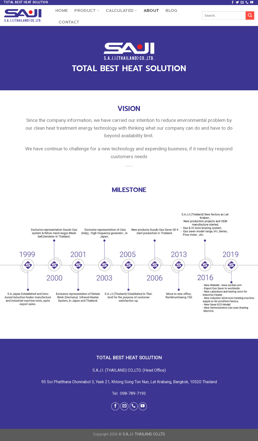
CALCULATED (121, 11)
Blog (171, 11)
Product (86, 11)
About (151, 11)
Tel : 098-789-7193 (129, 393)
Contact (69, 22)
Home (61, 11)
